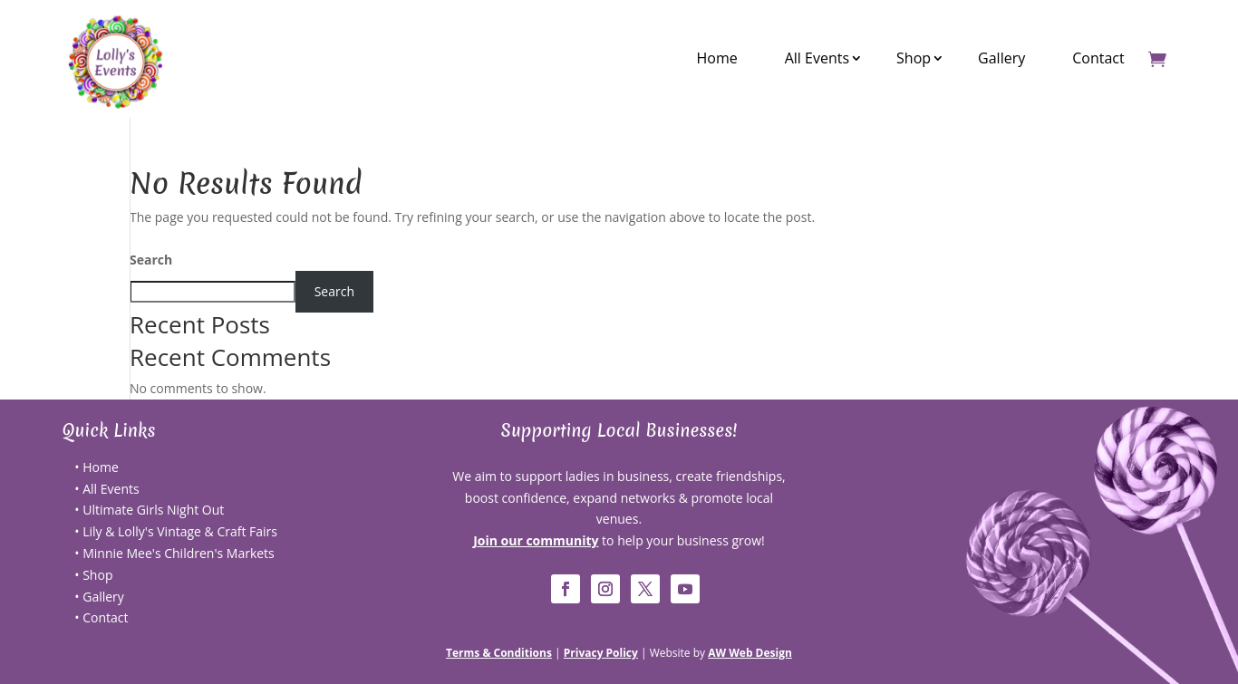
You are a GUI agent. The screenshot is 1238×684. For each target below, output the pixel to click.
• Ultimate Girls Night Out (149, 509)
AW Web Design (750, 652)
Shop (913, 58)
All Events (817, 58)
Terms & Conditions (499, 652)
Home (716, 58)
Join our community (535, 540)
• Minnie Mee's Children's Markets (174, 553)
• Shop (93, 574)
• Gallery (99, 596)
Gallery (1001, 58)
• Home (96, 467)
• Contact (101, 617)
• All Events (106, 488)
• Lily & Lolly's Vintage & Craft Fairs (175, 531)
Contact (1098, 58)
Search (151, 259)
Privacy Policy (601, 652)
